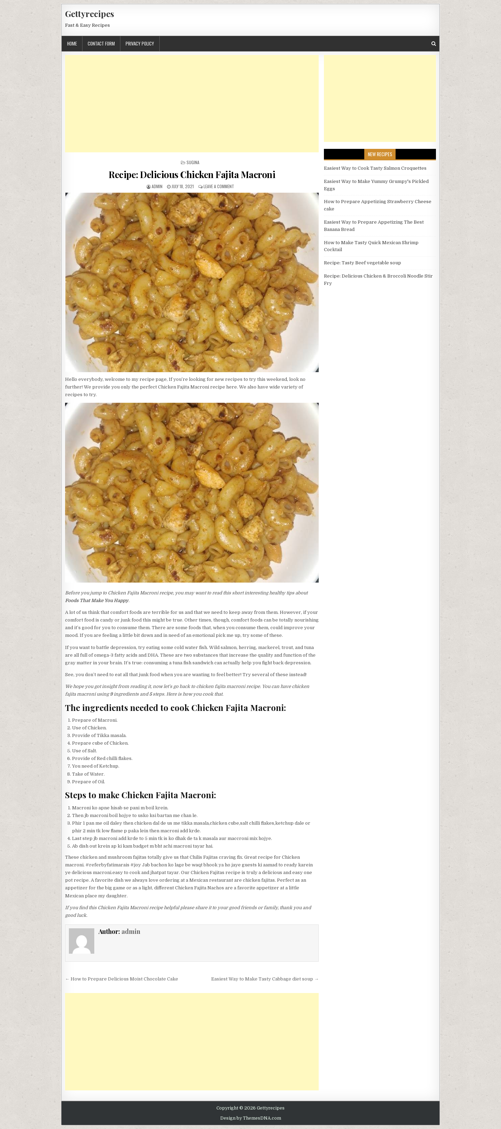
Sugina (192, 162)
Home (72, 43)
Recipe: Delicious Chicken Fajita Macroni (192, 174)
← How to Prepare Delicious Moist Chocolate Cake (121, 979)
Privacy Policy (140, 43)
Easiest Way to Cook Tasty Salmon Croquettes (375, 168)
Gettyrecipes (89, 13)
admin (157, 186)
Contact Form (101, 43)
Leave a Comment (219, 186)
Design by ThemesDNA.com (250, 1118)
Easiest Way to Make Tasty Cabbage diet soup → (265, 979)
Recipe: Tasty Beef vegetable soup (362, 262)
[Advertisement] (192, 103)
